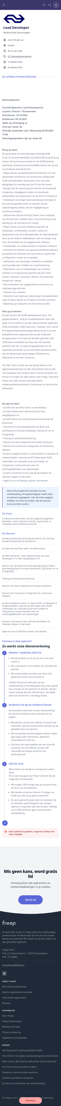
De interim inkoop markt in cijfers (19, 1066)
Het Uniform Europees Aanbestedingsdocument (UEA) (30, 1055)
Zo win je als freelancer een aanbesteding (23, 1083)
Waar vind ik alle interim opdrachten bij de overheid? (29, 1061)
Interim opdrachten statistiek (17, 992)
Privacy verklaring (11, 1032)
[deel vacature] (49, 5)
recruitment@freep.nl (13, 965)
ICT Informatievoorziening (19, 56)
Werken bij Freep (11, 1026)
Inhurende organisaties (14, 997)
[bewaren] (44, 5)
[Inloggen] (56, 5)
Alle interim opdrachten (14, 986)
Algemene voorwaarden (14, 1037)
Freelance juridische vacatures (17, 1077)
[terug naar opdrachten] (21, 5)
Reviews (6, 1003)
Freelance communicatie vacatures (20, 1072)
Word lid (30, 900)
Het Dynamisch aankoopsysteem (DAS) (22, 1050)
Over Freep (8, 1015)
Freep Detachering (11, 1021)
